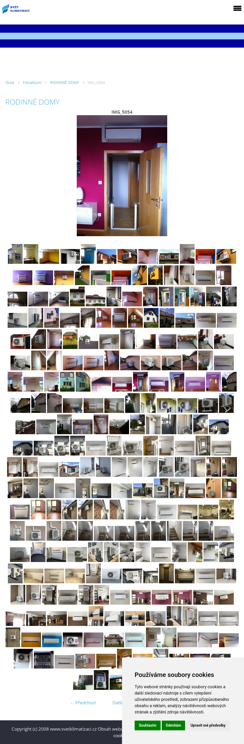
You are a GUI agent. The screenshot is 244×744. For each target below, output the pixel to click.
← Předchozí (83, 703)
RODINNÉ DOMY (64, 82)
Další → (120, 703)
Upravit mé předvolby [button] (207, 725)
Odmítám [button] (173, 725)
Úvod (9, 82)
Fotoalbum (32, 82)
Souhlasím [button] (147, 725)
